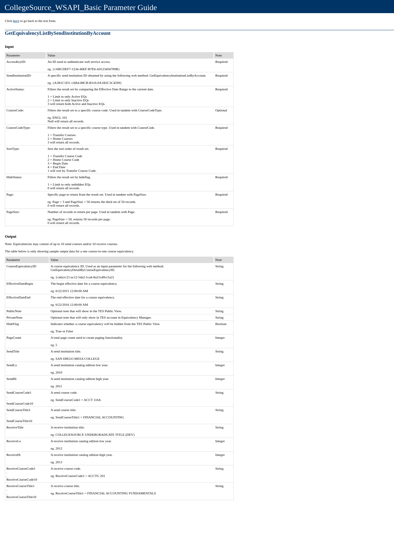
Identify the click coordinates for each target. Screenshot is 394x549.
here (16, 21)
